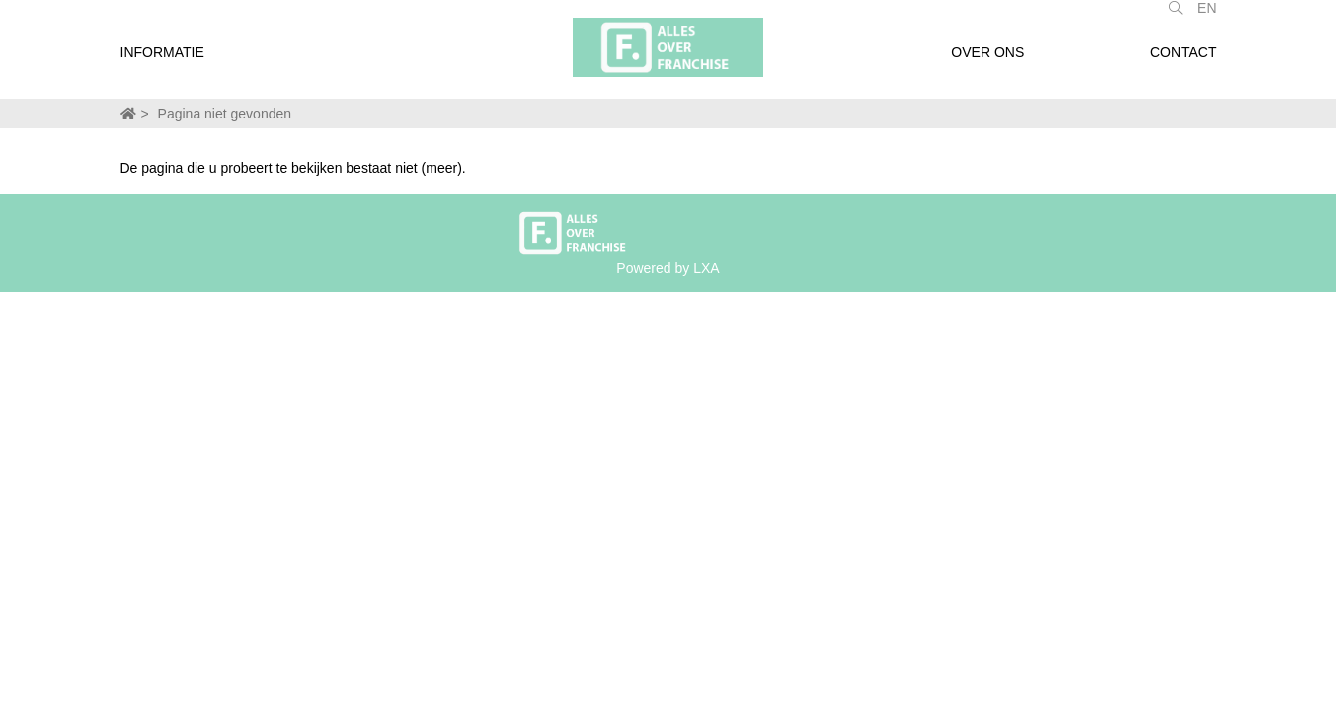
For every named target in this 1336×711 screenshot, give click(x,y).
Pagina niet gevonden (224, 113)
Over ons (987, 62)
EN (1206, 18)
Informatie (162, 62)
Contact (1183, 62)
